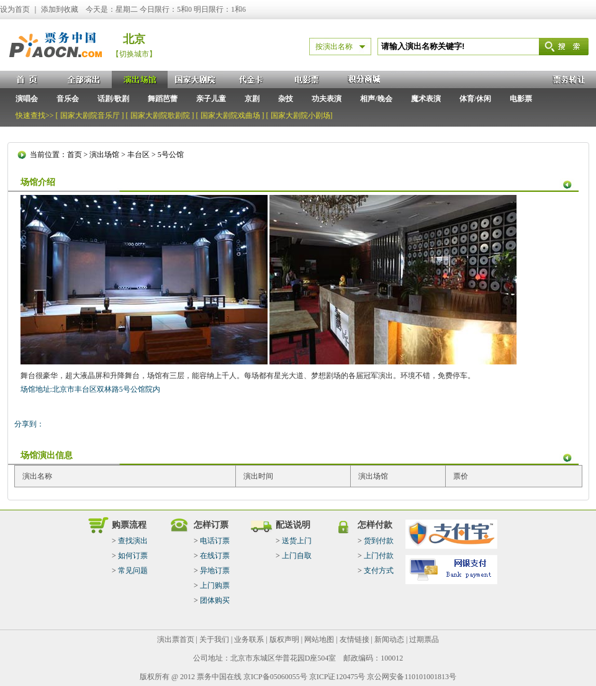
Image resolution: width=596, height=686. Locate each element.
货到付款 (379, 540)
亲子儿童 (211, 98)
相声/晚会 (376, 98)
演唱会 (27, 98)
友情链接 (354, 639)
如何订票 (133, 555)
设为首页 (15, 9)
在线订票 (215, 555)
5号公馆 (171, 154)
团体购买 (215, 600)
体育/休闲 (475, 98)
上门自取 (297, 555)
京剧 (252, 98)
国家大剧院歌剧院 (160, 115)
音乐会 (67, 98)
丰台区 (138, 154)
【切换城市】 (134, 54)
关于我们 (214, 639)
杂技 (285, 98)
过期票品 (424, 639)
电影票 (521, 98)
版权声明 (284, 639)
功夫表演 (326, 98)
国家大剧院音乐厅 (90, 115)
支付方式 (379, 570)
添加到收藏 (59, 9)
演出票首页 (175, 639)
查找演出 (133, 540)
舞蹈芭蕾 (163, 98)
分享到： (29, 424)
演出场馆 (104, 154)
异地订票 (215, 570)
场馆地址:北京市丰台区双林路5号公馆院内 (90, 389)
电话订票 (215, 540)
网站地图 (319, 639)
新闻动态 (389, 639)
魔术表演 (426, 98)
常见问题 (133, 570)
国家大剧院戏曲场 (230, 115)
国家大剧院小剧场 (300, 115)
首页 (74, 154)
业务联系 (249, 639)
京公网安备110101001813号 (411, 676)
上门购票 (215, 585)
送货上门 (297, 540)
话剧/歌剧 (113, 98)
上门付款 (379, 555)
